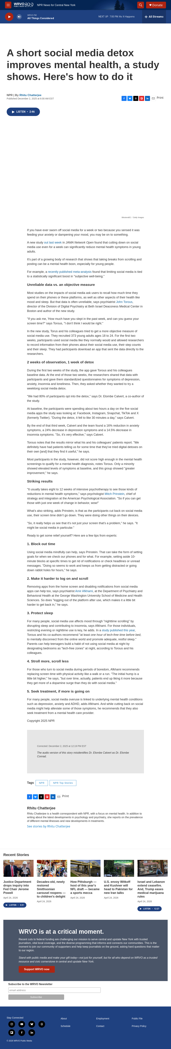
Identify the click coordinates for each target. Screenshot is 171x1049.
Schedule (65, 1026)
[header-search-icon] (140, 5)
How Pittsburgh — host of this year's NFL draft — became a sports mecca (85, 887)
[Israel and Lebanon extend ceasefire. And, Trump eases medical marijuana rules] (152, 868)
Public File (137, 1018)
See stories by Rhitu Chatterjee (48, 826)
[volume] (19, 17)
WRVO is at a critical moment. (61, 931)
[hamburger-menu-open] (8, 5)
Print (160, 98)
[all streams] (154, 16)
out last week (53, 242)
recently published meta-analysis (70, 271)
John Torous (124, 302)
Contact (100, 1026)
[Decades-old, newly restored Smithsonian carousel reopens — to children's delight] (52, 868)
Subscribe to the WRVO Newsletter (30, 984)
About (64, 1018)
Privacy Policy (139, 1026)
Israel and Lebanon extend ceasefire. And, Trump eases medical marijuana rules (151, 889)
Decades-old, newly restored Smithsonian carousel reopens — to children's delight (51, 889)
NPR (42, 783)
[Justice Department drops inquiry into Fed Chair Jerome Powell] (18, 868)
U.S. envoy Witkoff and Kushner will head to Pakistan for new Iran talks (118, 887)
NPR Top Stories (63, 783)
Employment (102, 1018)
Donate (157, 5)
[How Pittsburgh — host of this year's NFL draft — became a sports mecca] (85, 868)
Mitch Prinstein (114, 494)
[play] (9, 17)
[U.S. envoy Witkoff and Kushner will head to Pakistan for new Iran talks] (119, 868)
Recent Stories (16, 855)
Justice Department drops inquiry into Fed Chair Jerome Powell (17, 887)
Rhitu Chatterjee (30, 95)
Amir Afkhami (84, 591)
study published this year (118, 630)
